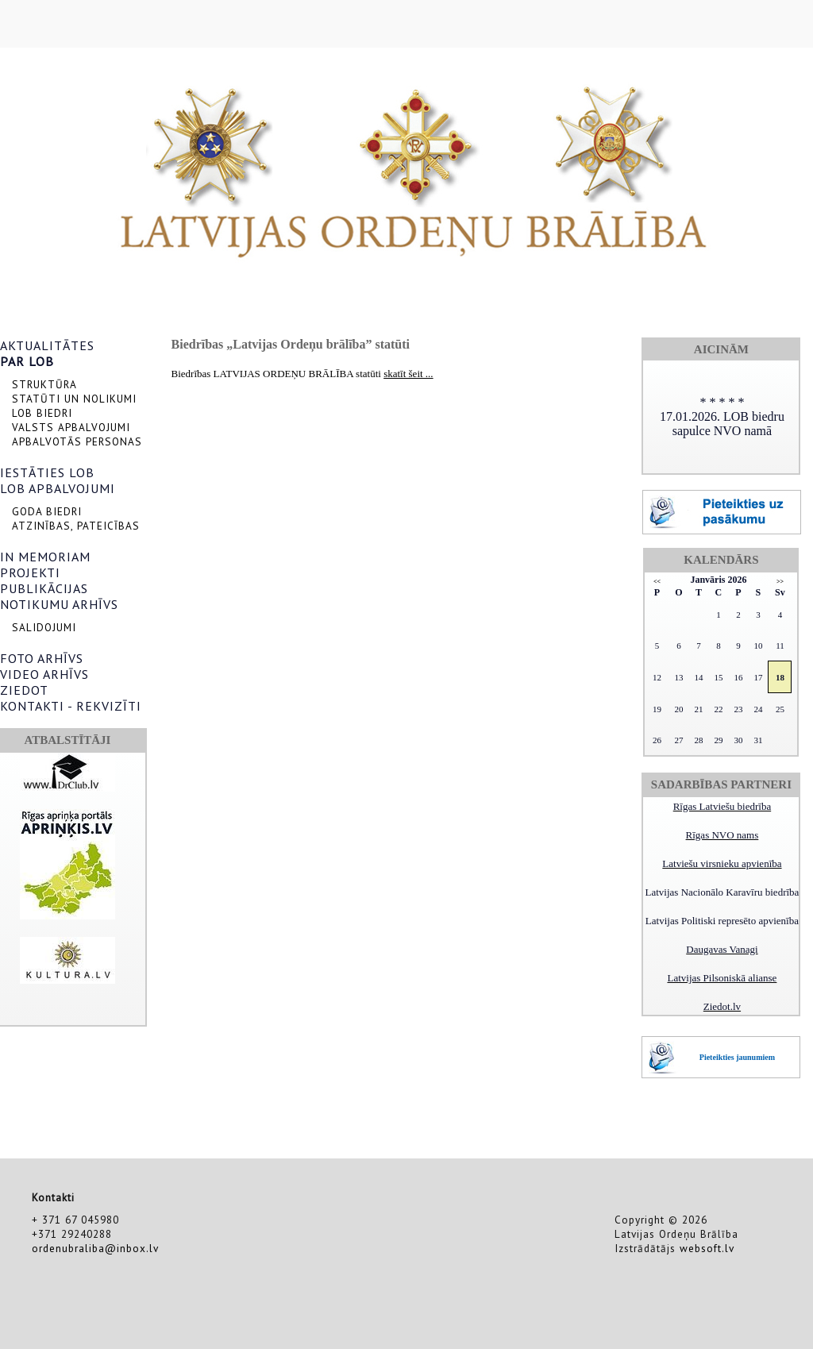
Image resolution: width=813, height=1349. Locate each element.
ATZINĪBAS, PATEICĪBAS (76, 525)
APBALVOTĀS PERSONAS (77, 441)
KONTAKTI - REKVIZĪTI (70, 706)
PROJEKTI (30, 572)
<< (657, 581)
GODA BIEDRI (47, 511)
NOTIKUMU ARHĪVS (59, 604)
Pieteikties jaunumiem (737, 1057)
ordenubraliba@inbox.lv (95, 1248)
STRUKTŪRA (44, 384)
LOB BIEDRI (42, 413)
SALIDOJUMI (44, 627)
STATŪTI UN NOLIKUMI (74, 398)
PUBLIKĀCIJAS (44, 588)
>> (780, 581)
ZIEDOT (24, 690)
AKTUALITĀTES (47, 345)
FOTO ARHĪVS (41, 658)
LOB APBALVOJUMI (57, 488)
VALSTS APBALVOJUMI (71, 427)
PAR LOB (27, 361)
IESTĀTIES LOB (47, 472)
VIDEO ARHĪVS (44, 674)
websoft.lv (707, 1248)
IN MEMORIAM (45, 557)
